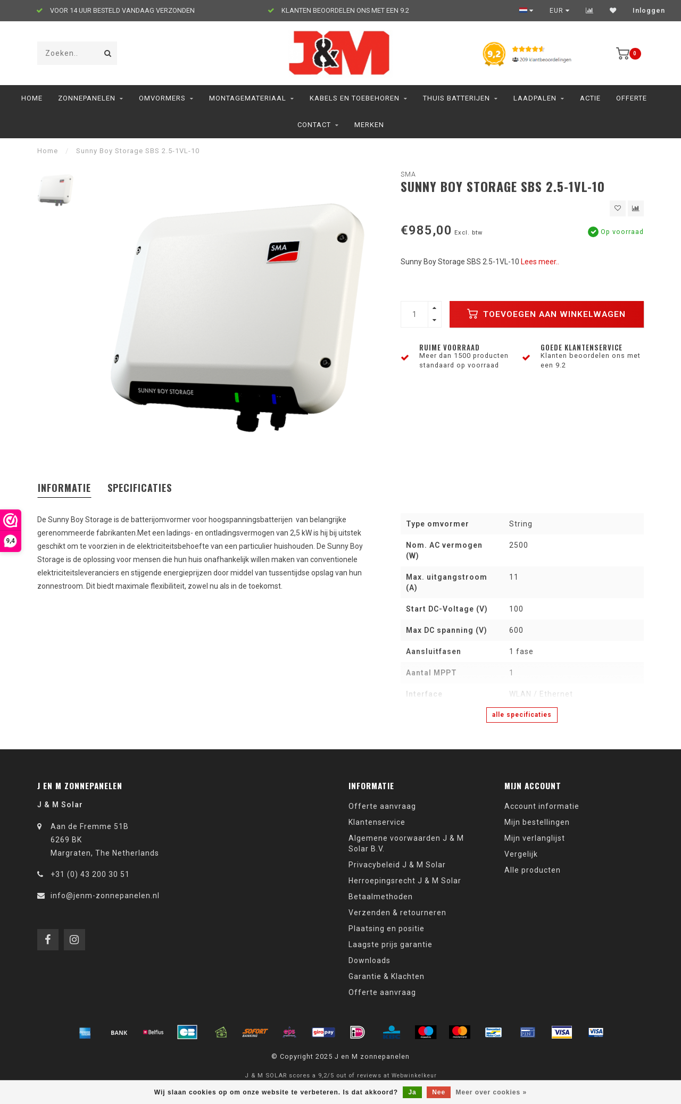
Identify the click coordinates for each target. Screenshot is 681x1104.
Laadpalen (535, 98)
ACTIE (590, 98)
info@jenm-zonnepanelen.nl (105, 895)
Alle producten (532, 870)
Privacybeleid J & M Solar (397, 864)
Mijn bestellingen (537, 822)
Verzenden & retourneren (397, 912)
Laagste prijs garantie (390, 944)
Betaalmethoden (380, 896)
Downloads (369, 960)
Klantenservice (376, 822)
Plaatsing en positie (386, 928)
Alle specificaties (522, 714)
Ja (412, 1092)
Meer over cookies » (491, 1092)
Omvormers (162, 98)
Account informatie (541, 806)
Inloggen (649, 10)
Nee (438, 1092)
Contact (314, 125)
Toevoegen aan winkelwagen (546, 313)
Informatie (64, 488)
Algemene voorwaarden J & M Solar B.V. (406, 843)
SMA (408, 174)
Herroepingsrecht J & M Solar (404, 880)
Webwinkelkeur (414, 1075)
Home (32, 98)
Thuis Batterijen (456, 98)
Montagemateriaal (247, 98)
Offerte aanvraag (382, 806)
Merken (369, 125)
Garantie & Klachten (386, 976)
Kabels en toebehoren (355, 98)
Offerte (631, 98)
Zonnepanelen (86, 98)
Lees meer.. (540, 261)
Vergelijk (521, 854)
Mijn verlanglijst (534, 838)
